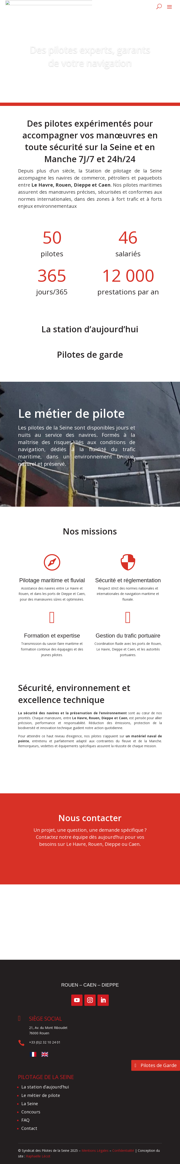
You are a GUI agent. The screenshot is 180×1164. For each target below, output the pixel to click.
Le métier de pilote (66, 480)
